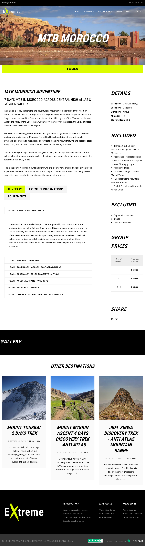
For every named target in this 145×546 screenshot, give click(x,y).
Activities (88, 11)
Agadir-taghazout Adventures (76, 510)
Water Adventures (107, 510)
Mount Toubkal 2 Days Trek (24, 430)
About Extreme (129, 510)
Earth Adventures (106, 513)
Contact (139, 11)
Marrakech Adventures (73, 513)
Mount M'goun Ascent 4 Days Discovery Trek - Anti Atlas (72, 436)
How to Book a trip (131, 517)
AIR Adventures (105, 517)
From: (34, 441)
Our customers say (115, 541)
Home (77, 11)
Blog (128, 11)
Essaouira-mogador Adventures (77, 517)
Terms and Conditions (132, 513)
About (119, 11)
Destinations (104, 11)
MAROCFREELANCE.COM (60, 541)
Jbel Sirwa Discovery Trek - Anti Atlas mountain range (121, 439)
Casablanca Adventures (73, 521)
